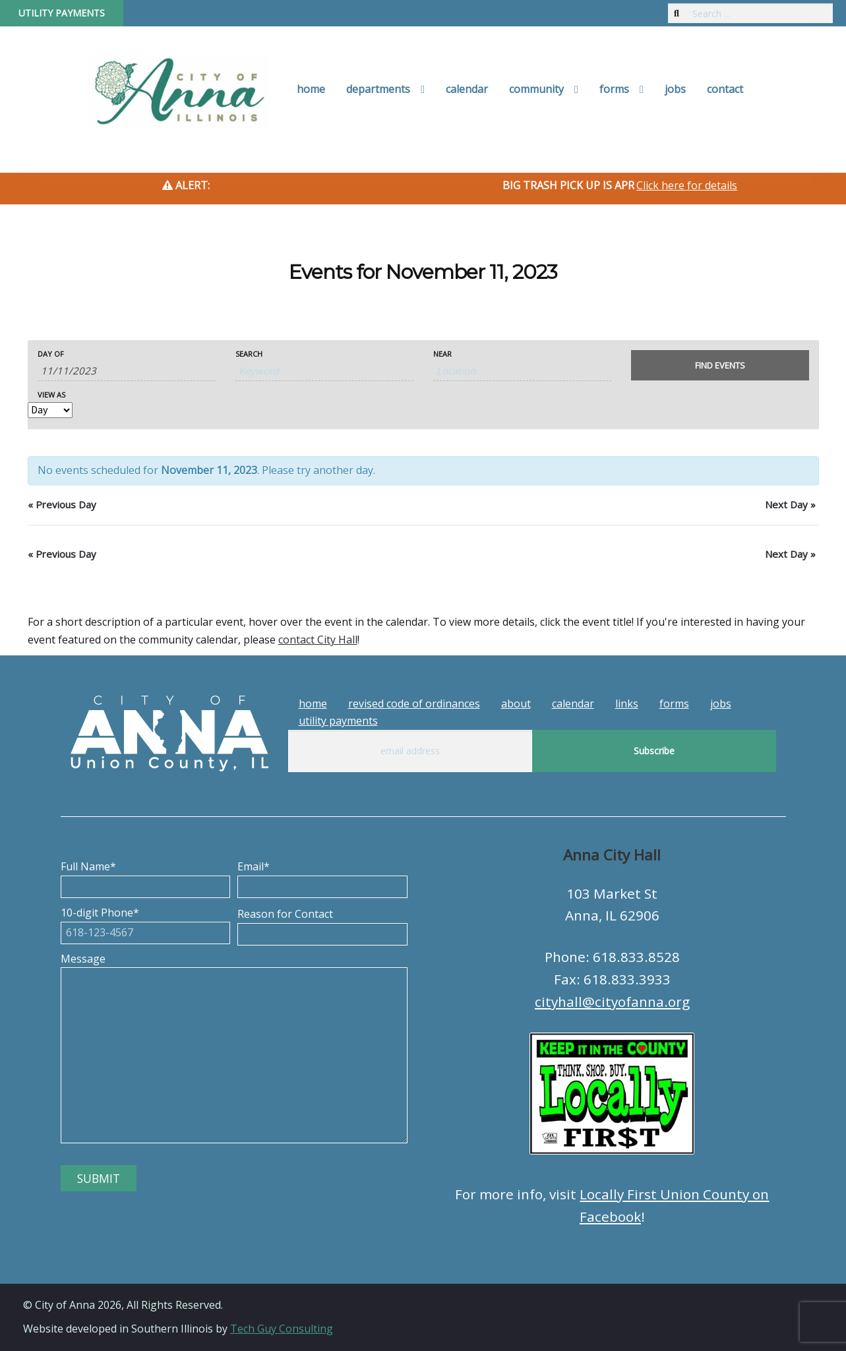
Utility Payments (61, 13)
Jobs (675, 89)
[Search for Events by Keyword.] (324, 371)
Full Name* (146, 876)
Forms (614, 89)
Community (536, 89)
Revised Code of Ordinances (414, 703)
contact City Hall (317, 639)
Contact (725, 89)
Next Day (790, 504)
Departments (378, 89)
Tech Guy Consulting (281, 1328)
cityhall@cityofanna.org (612, 1001)
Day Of (51, 353)
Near (442, 353)
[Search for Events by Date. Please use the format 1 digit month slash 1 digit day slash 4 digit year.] (127, 371)
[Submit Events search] (720, 365)
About (516, 703)
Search (248, 353)
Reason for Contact (322, 924)
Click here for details (686, 185)
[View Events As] (50, 410)
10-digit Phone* (146, 922)
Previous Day (62, 504)
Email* (322, 876)
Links (626, 703)
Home (311, 89)
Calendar (467, 89)
